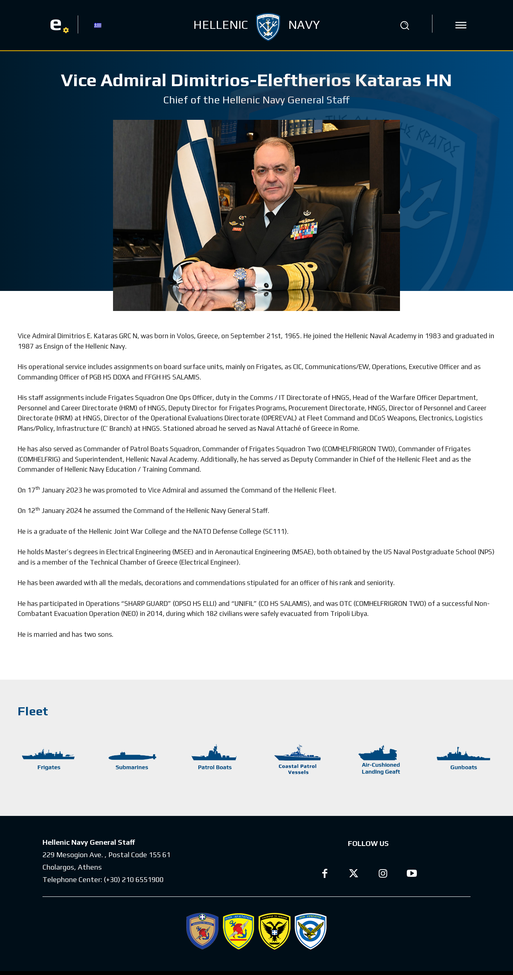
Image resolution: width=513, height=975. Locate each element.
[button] (404, 25)
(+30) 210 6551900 (134, 879)
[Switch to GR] (97, 24)
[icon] (460, 25)
